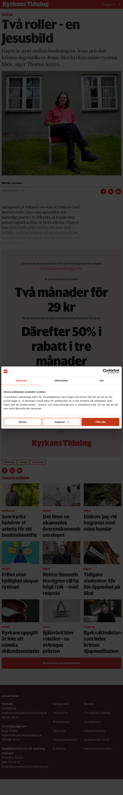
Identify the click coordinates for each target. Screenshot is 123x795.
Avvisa (22, 422)
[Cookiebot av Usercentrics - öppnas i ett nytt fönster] (105, 371)
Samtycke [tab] (21, 380)
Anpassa (62, 422)
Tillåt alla (100, 422)
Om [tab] (102, 380)
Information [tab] (61, 380)
